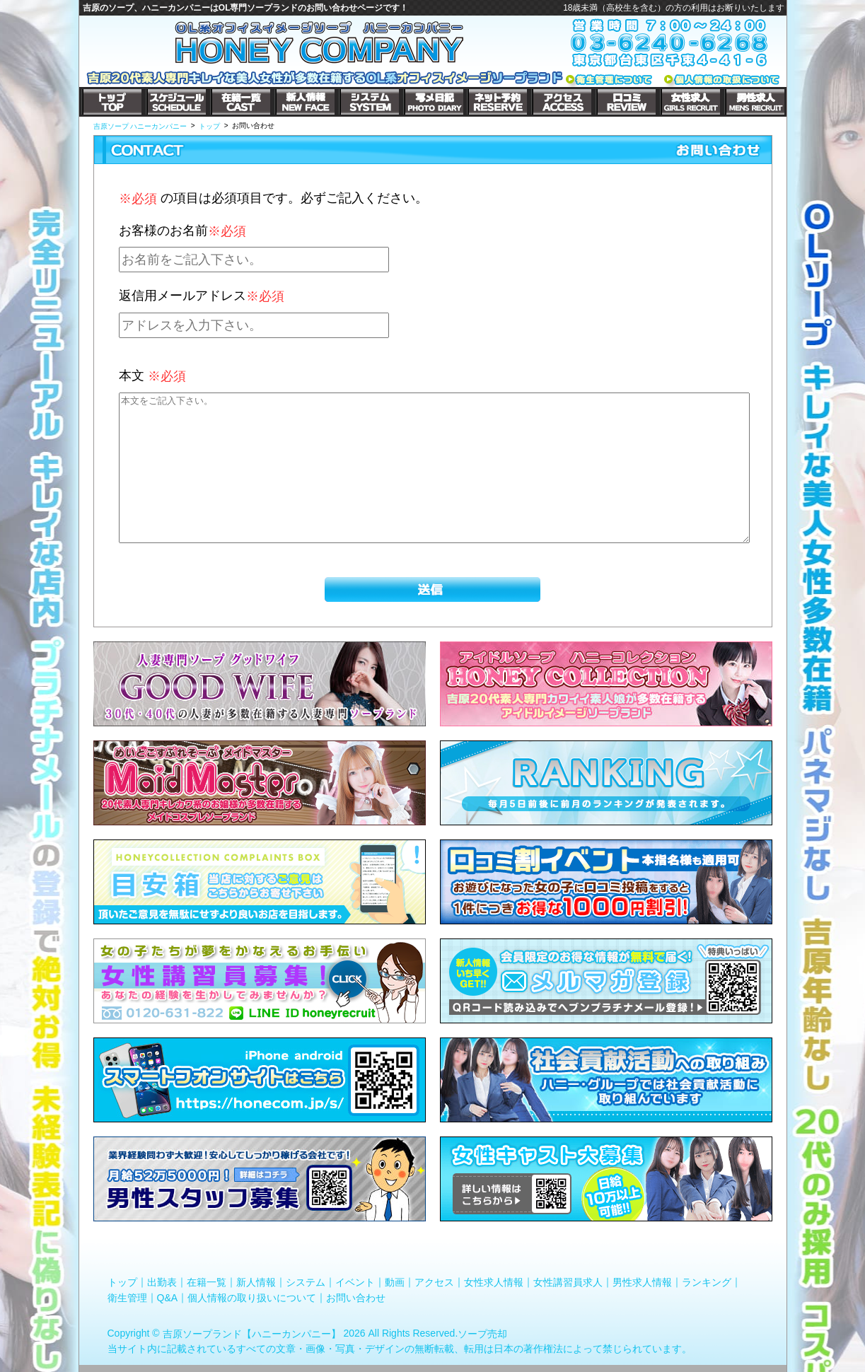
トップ (122, 1282)
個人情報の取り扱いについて (251, 1297)
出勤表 (162, 1282)
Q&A (167, 1297)
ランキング (706, 1282)
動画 (395, 1282)
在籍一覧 (206, 1282)
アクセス (434, 1282)
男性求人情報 (642, 1282)
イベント (355, 1282)
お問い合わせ (355, 1297)
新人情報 (256, 1282)
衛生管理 (127, 1297)
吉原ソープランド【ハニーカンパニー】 (252, 1333)
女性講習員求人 (568, 1282)
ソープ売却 (482, 1333)
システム (305, 1282)
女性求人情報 (493, 1282)
